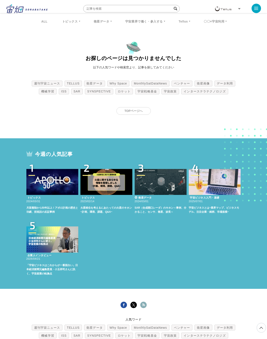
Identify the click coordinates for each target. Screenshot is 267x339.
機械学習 (47, 91)
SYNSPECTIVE (99, 91)
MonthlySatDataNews (150, 83)
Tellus (183, 21)
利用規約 (98, 316)
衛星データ (101, 21)
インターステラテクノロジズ (205, 91)
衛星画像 (203, 83)
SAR (77, 91)
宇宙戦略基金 (147, 91)
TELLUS (73, 83)
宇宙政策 (170, 91)
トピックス (70, 21)
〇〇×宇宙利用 (214, 21)
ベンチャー (182, 83)
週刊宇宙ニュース (47, 83)
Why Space (118, 83)
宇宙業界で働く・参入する (144, 21)
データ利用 (225, 83)
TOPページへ (133, 111)
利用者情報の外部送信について (156, 316)
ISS (64, 91)
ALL (44, 21)
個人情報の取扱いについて (120, 316)
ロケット (124, 91)
